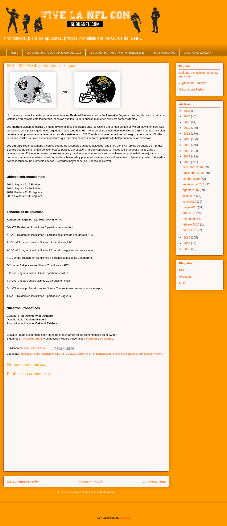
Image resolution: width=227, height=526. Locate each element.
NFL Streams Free (164, 52)
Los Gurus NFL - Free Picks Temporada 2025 (117, 52)
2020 (187, 139)
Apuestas (25, 353)
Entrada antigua (154, 481)
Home (14, 52)
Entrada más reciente (22, 481)
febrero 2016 (191, 224)
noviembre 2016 (194, 172)
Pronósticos (145, 353)
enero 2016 (190, 230)
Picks (116, 353)
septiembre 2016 (194, 184)
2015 (187, 237)
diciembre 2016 (193, 167)
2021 (187, 133)
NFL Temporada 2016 (98, 353)
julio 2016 (189, 196)
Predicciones (129, 353)
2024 (187, 116)
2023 (187, 122)
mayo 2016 (190, 207)
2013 (187, 249)
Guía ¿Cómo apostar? (197, 52)
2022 (187, 127)
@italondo (106, 338)
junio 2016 (190, 201)
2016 (187, 162)
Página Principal (90, 481)
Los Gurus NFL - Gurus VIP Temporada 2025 (53, 52)
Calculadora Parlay (191, 89)
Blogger (124, 517)
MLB (182, 283)
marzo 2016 (191, 218)
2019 (187, 145)
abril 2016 (189, 213)
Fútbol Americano (43, 353)
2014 (187, 243)
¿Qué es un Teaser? (192, 83)
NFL (58, 353)
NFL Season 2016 (73, 353)
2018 (187, 150)
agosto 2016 (191, 190)
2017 (187, 156)
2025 (187, 110)
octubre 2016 (192, 178)
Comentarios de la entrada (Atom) (94, 492)
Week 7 (158, 353)
